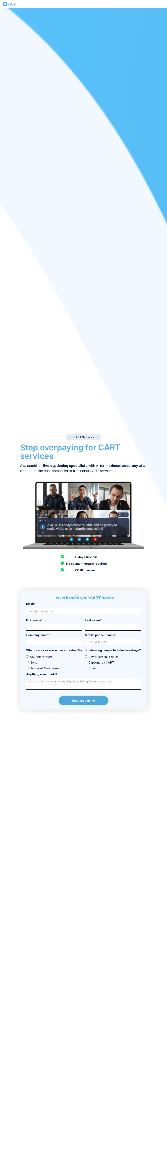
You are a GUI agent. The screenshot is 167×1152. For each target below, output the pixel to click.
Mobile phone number (100, 635)
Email (30, 603)
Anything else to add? (41, 674)
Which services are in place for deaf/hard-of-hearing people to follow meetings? (83, 650)
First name (34, 620)
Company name (38, 635)
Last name (93, 620)
